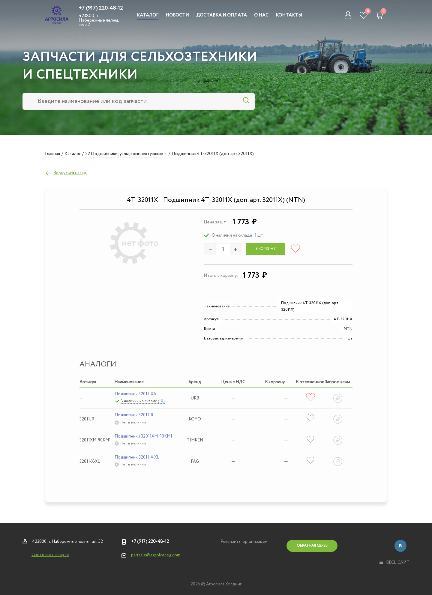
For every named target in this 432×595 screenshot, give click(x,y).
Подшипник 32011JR (134, 415)
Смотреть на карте (50, 555)
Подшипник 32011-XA (135, 394)
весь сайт (395, 563)
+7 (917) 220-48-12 (101, 8)
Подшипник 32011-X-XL (137, 457)
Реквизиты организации (244, 542)
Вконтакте (400, 546)
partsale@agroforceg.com (155, 555)
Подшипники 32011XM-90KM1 (143, 436)
